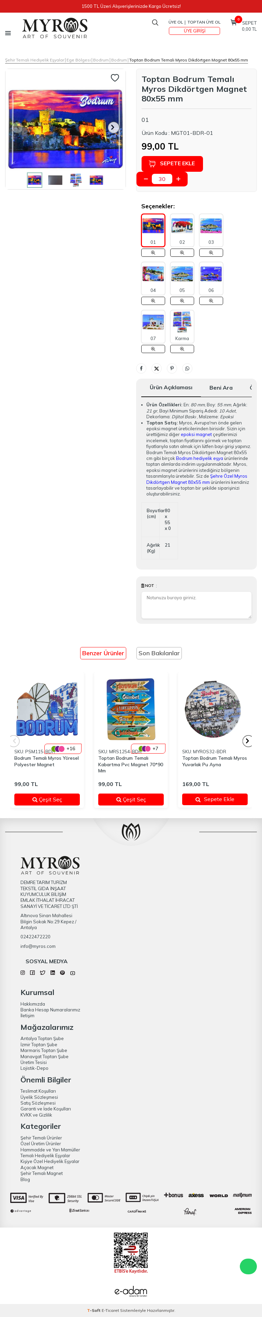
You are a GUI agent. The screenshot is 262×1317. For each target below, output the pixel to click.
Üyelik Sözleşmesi (39, 1097)
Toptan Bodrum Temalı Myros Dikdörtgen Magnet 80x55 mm (188, 59)
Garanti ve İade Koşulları (45, 1108)
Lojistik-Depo (34, 1068)
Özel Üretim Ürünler (40, 1143)
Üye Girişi (194, 30)
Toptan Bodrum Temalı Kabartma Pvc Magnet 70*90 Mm (130, 764)
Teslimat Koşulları (38, 1091)
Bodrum (101, 59)
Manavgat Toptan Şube (44, 1056)
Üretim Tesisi (33, 1062)
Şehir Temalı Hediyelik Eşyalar (34, 59)
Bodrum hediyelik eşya (199, 458)
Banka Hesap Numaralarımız (50, 1009)
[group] (65, 129)
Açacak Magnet (37, 1167)
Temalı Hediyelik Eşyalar (45, 1155)
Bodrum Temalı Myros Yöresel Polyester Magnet (46, 761)
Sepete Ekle (171, 164)
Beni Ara (221, 387)
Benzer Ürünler (103, 653)
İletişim (27, 1015)
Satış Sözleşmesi (38, 1103)
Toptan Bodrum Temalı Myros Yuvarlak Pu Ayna (214, 761)
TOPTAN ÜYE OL (203, 22)
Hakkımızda (32, 1004)
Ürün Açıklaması (171, 387)
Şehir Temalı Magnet (41, 1173)
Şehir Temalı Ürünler (41, 1137)
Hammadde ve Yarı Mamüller (50, 1149)
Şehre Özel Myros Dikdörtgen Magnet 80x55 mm (196, 479)
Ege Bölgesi (79, 59)
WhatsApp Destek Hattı (248, 1266)
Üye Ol (176, 22)
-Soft (94, 1310)
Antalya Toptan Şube (42, 1038)
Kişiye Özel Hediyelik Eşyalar (49, 1161)
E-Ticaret (110, 1310)
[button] (114, 128)
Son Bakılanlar (159, 653)
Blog (25, 1179)
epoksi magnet (196, 434)
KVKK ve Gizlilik (36, 1115)
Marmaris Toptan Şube (43, 1050)
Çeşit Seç (52, 799)
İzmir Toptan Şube (38, 1044)
